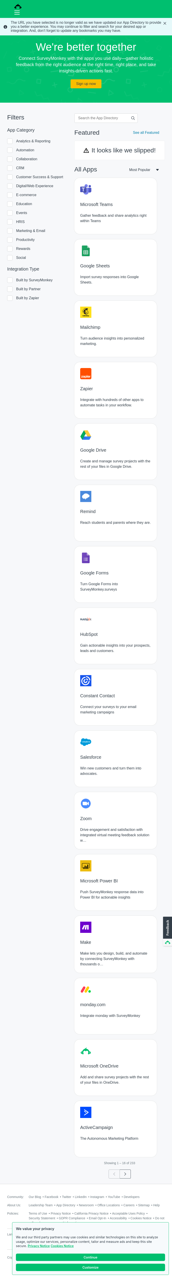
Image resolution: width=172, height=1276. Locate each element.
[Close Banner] (165, 23)
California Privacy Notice (91, 1213)
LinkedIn (81, 1197)
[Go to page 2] (125, 1174)
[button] (167, 931)
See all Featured (146, 132)
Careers (129, 1205)
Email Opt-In (97, 1218)
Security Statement (42, 1218)
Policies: (13, 1213)
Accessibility (118, 1218)
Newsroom (86, 1205)
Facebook (51, 1197)
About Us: (14, 1205)
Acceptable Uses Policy (128, 1213)
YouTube (114, 1197)
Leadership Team (41, 1205)
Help (156, 1205)
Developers (132, 1197)
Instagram (97, 1197)
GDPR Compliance (72, 1218)
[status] (86, 26)
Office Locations (108, 1205)
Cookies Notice (62, 1246)
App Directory (65, 1205)
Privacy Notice (39, 1246)
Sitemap (144, 1205)
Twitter (66, 1197)
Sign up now (86, 84)
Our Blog (35, 1197)
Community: (15, 1197)
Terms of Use (38, 1213)
